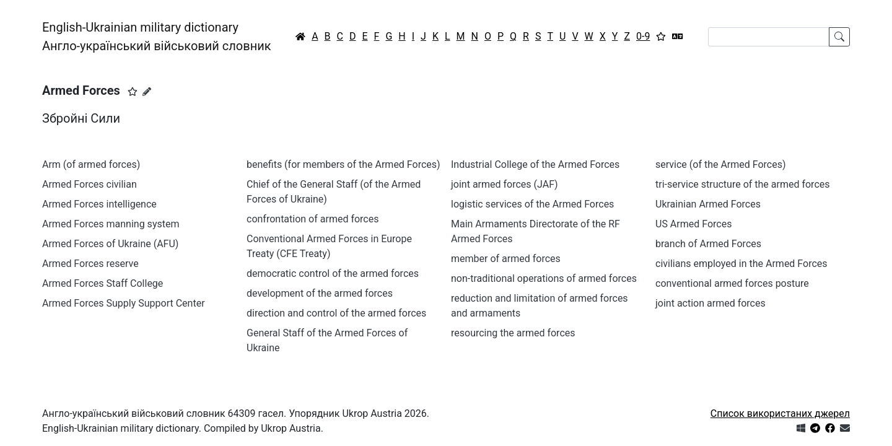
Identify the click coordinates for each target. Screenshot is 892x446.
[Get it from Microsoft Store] (801, 428)
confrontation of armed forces (312, 219)
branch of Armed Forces (708, 244)
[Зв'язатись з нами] (845, 428)
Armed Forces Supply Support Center (123, 303)
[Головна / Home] (300, 36)
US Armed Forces (693, 224)
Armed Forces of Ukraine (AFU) (110, 244)
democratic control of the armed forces (333, 273)
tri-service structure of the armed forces (742, 184)
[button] (133, 91)
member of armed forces (506, 259)
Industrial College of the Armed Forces (535, 164)
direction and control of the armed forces (336, 313)
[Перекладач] (677, 36)
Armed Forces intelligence (99, 204)
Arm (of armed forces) (91, 164)
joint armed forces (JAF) (504, 184)
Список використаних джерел (780, 413)
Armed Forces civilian (89, 184)
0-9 (643, 36)
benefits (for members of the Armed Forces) (343, 164)
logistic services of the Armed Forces (532, 204)
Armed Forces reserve (90, 263)
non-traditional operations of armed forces (544, 278)
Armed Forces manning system (110, 224)
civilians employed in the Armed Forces (741, 263)
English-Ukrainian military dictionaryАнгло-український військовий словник (156, 36)
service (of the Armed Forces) (720, 164)
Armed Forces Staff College (102, 283)
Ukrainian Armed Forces (708, 204)
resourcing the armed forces (513, 333)
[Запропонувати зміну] (146, 92)
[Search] (768, 36)
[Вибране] (661, 36)
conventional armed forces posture (732, 283)
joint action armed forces (710, 303)
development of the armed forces (320, 293)
